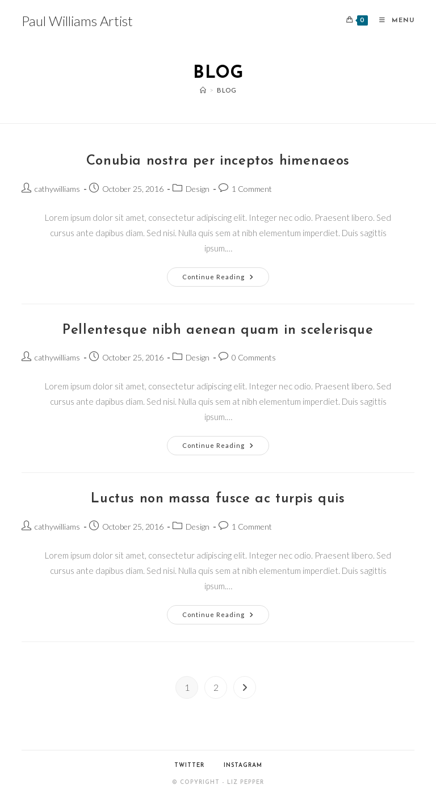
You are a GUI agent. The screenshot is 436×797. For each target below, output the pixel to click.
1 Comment (252, 189)
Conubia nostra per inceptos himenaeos (218, 161)
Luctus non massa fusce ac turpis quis (218, 499)
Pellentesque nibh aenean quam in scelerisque (217, 330)
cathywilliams (57, 189)
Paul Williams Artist (77, 20)
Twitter (189, 765)
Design (197, 189)
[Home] (203, 90)
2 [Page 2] (216, 687)
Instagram (243, 765)
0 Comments (254, 357)
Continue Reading (225, 279)
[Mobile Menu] (392, 21)
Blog (226, 90)
